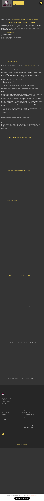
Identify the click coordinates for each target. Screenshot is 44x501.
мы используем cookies (32, 495)
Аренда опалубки (26, 412)
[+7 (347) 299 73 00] (3, 434)
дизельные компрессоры (29, 65)
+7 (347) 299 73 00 (5, 403)
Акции (3, 421)
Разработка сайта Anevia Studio (22, 444)
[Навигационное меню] (41, 3)
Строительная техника (27, 427)
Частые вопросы (5, 424)
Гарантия (4, 414)
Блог (9, 19)
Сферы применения (6, 38)
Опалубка (24, 410)
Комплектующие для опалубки (29, 414)
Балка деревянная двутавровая (29, 422)
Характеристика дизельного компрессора (12, 37)
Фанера (24, 417)
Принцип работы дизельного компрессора (12, 35)
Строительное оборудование (29, 425)
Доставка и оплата (6, 412)
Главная (3, 19)
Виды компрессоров (7, 34)
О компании (4, 410)
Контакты (4, 419)
